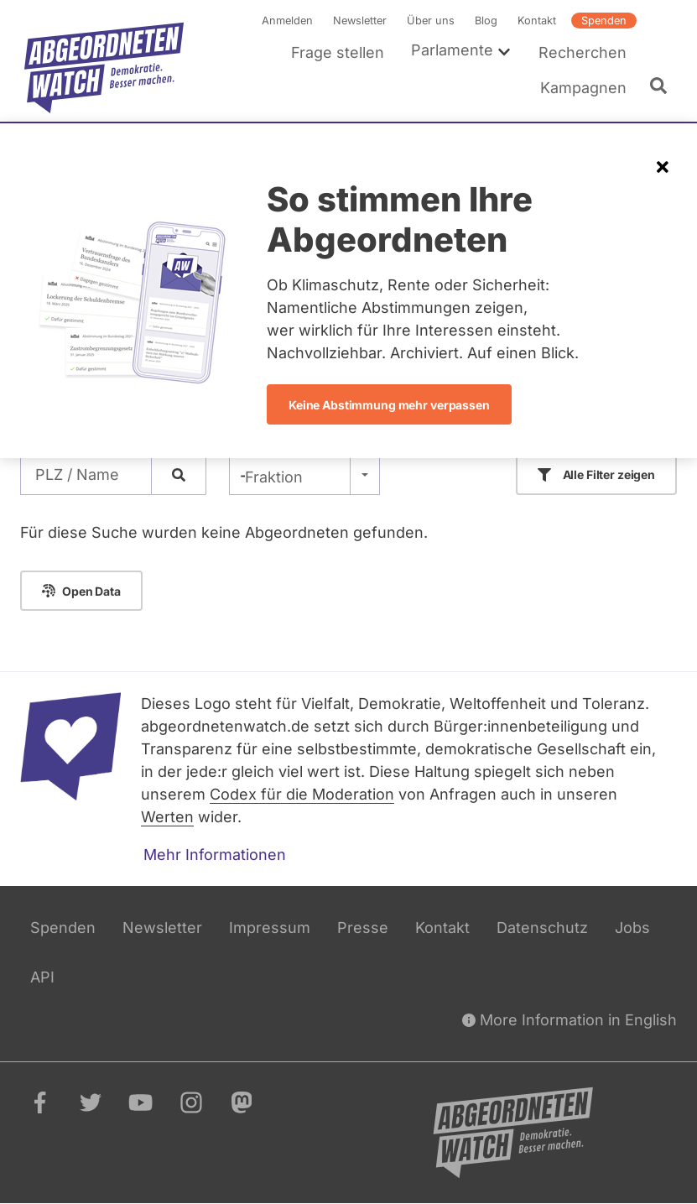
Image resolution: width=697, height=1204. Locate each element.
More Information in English (569, 1020)
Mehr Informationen (214, 854)
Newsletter (360, 20)
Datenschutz (542, 927)
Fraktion (274, 477)
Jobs (632, 927)
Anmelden (287, 20)
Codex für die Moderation (302, 794)
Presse (362, 927)
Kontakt (537, 20)
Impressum (269, 927)
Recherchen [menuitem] (582, 52)
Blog (486, 20)
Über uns (431, 20)
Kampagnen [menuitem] (583, 87)
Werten (167, 817)
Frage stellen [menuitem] (337, 52)
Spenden (604, 20)
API (42, 977)
